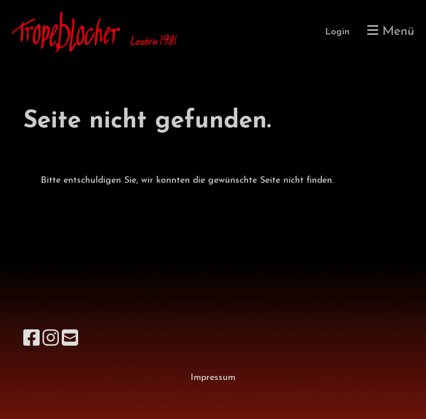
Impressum (213, 377)
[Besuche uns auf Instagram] (51, 340)
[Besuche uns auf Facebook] (31, 340)
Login (337, 32)
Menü (390, 31)
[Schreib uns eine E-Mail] (70, 340)
